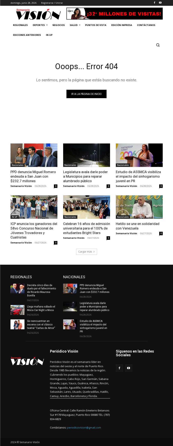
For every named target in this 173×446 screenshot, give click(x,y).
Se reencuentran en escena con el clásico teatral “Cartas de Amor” (41, 325)
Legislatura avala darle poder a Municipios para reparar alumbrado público (85, 176)
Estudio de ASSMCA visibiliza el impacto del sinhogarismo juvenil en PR (138, 176)
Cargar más (86, 251)
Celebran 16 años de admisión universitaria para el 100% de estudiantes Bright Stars (86, 228)
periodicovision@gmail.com (84, 427)
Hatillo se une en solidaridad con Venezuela (137, 226)
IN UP (14, 216)
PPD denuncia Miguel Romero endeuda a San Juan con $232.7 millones (33, 176)
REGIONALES (21, 277)
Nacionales (17, 165)
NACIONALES (74, 277)
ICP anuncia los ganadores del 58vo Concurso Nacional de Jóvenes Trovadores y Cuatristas (33, 230)
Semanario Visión (21, 185)
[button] (158, 45)
